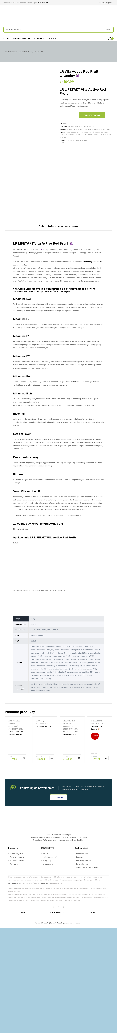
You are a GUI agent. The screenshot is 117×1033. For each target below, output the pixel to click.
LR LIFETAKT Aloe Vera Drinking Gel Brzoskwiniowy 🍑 (70, 838)
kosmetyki (57, 943)
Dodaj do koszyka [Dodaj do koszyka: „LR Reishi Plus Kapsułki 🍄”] (106, 863)
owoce (97, 132)
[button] (58, 902)
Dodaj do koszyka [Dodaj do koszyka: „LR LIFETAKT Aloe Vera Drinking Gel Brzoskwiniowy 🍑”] (79, 863)
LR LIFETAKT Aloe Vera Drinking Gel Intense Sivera (15, 838)
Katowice (97, 129)
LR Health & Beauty (73, 140)
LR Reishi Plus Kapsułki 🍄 (96, 832)
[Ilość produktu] (69, 115)
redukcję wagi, (46, 988)
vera (101, 135)
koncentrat (105, 129)
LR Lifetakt (84, 140)
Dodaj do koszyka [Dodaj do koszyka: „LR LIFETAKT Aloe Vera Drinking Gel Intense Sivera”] (24, 863)
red (101, 132)
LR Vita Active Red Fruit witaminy (73, 132)
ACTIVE (71, 129)
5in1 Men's (39, 826)
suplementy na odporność (88, 135)
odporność (90, 132)
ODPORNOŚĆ (13, 831)
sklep (106, 132)
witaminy (65, 137)
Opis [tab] (41, 331)
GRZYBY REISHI (96, 826)
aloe (76, 129)
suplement (63, 135)
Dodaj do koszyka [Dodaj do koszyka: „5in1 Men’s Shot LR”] (51, 863)
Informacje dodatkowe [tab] (63, 331)
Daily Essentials (79, 394)
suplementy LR (73, 135)
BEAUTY (80, 129)
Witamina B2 (78, 487)
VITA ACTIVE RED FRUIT (88, 126)
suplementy (43, 943)
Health (90, 129)
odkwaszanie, (13, 988)
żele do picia (60, 985)
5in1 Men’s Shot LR (43, 831)
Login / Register (106, 3)
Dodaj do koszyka (92, 115)
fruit (86, 129)
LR (60, 132)
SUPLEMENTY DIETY (74, 126)
